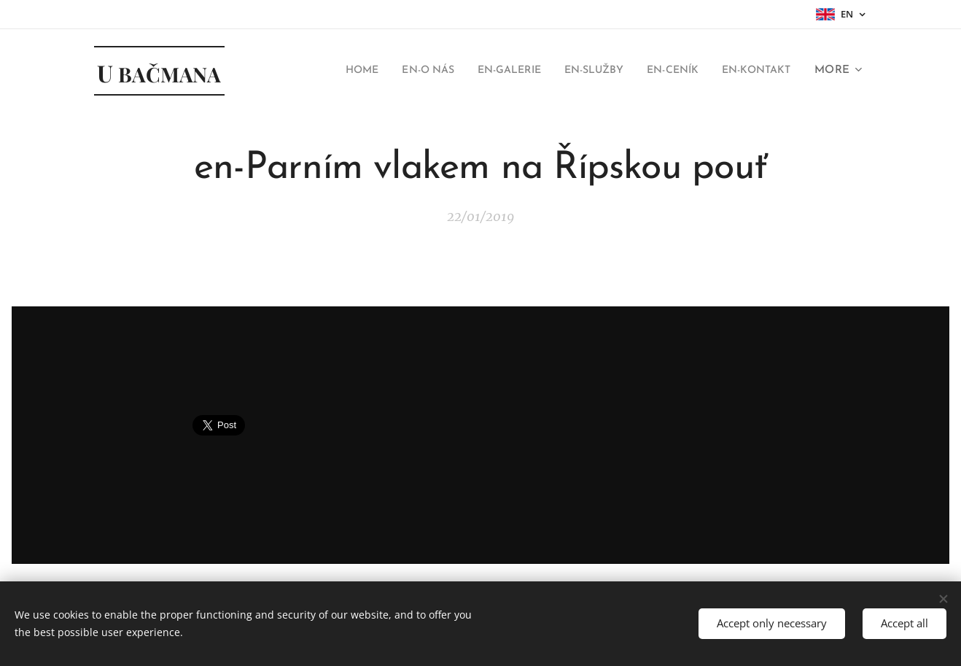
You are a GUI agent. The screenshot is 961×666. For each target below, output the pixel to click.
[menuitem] (317, 71)
